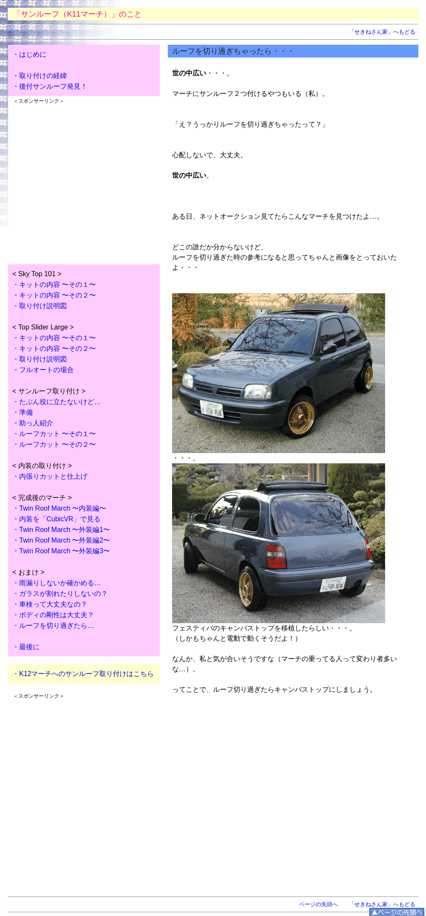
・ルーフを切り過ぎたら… (53, 625)
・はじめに (29, 54)
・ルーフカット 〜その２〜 (54, 444)
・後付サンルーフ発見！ (49, 86)
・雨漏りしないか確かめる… (56, 583)
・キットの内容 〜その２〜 (54, 295)
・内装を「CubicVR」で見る (56, 519)
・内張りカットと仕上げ (49, 476)
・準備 (22, 412)
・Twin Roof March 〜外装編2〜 (61, 540)
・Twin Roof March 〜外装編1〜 (61, 529)
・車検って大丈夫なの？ (49, 604)
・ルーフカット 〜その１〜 (54, 433)
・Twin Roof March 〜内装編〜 (59, 508)
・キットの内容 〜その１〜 (54, 284)
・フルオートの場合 (43, 369)
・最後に (26, 646)
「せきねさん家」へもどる (382, 32)
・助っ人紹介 (32, 423)
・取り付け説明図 (39, 305)
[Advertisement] (80, 184)
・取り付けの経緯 (39, 75)
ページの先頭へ (318, 904)
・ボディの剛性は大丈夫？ (53, 614)
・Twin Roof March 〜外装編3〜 (61, 551)
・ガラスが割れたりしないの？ (60, 593)
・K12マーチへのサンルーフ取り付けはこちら (83, 673)
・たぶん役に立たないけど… (56, 401)
